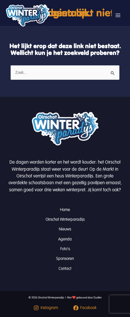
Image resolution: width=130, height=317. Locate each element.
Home (65, 209)
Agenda (65, 239)
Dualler (98, 297)
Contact (65, 268)
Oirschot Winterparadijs (65, 219)
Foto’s (65, 248)
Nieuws (65, 229)
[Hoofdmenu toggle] (118, 15)
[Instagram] (46, 308)
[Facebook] (84, 308)
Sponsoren (65, 258)
